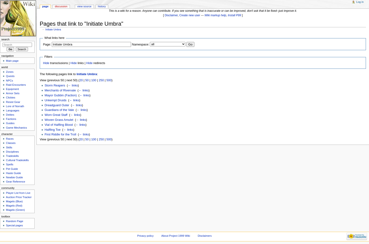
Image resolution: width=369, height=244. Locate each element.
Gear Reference (15, 181)
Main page (12, 60)
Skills (9, 147)
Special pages (14, 225)
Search (5, 39)
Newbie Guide (14, 177)
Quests (10, 76)
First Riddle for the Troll (60, 134)
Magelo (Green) (15, 209)
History (102, 6)
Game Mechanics (16, 127)
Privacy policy (145, 235)
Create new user (189, 15)
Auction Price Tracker (19, 197)
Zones (9, 71)
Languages (12, 110)
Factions (11, 119)
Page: (47, 44)
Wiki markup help (215, 15)
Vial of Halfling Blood (58, 124)
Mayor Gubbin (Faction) (60, 95)
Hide (46, 63)
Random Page (14, 221)
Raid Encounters (16, 84)
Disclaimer (171, 15)
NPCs (9, 80)
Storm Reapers (54, 85)
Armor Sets (12, 93)
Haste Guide (13, 173)
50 (86, 80)
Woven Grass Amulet (58, 120)
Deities (10, 114)
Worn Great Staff (55, 115)
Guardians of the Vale (59, 110)
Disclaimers (205, 235)
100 (93, 80)
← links (73, 85)
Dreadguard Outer (56, 105)
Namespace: (140, 44)
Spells (9, 164)
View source (84, 6)
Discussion (61, 6)
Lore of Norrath (15, 106)
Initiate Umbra (53, 29)
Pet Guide (12, 168)
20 (81, 80)
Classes (11, 143)
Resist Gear (13, 102)
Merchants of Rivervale (60, 90)
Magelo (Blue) (14, 201)
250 (101, 80)
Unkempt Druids (55, 100)
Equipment (12, 89)
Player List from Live (18, 192)
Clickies (10, 97)
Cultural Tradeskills (17, 160)
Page (45, 6)
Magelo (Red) (14, 205)
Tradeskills (12, 156)
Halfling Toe (52, 129)
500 (109, 80)
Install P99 (234, 15)
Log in (360, 1)
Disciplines (12, 151)
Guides (10, 123)
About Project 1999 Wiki (175, 235)
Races (9, 138)
